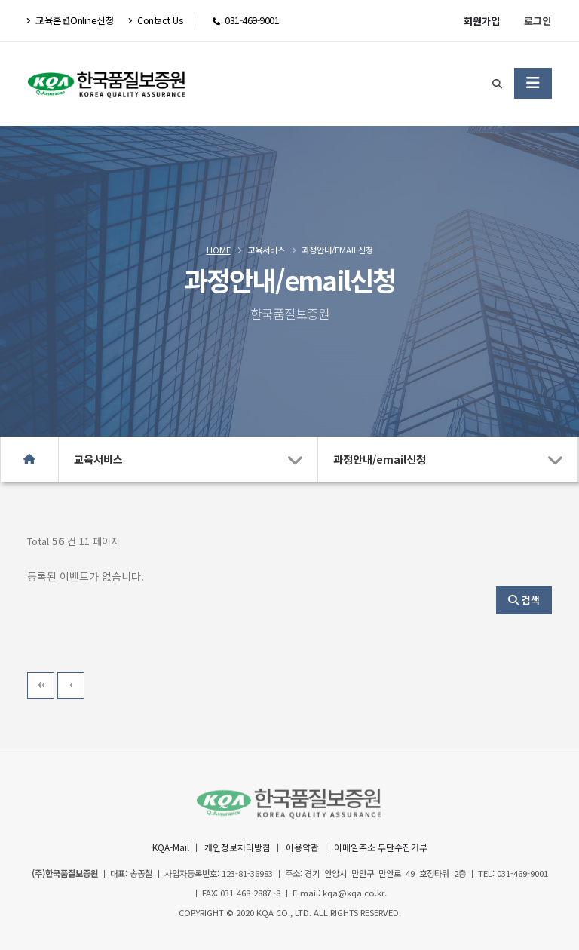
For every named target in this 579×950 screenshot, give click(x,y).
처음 (40, 685)
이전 (70, 685)
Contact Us (155, 20)
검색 (524, 600)
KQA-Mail (162, 847)
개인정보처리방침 (233, 847)
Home (219, 250)
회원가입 (482, 21)
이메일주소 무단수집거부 (386, 847)
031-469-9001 (252, 20)
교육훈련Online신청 (70, 20)
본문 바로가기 (0, 0)
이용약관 (302, 847)
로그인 (537, 21)
